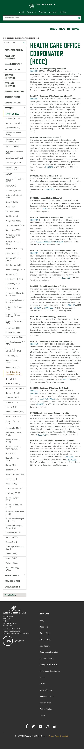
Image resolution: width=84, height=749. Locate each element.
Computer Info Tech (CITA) (13, 243)
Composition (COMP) (13, 230)
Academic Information (14, 91)
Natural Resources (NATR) (12, 460)
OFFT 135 (37, 308)
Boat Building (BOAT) (13, 191)
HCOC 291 (34, 344)
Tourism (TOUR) (11, 558)
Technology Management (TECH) (15, 548)
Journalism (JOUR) (12, 398)
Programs (9, 108)
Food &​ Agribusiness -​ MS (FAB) (15, 343)
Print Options (10, 595)
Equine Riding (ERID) (13, 328)
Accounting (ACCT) (13, 118)
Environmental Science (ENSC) (14, 308)
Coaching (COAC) (12, 216)
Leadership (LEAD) (12, 403)
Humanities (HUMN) (13, 393)
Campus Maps (45, 633)
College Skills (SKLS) (13, 221)
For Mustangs (73, 28)
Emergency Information (48, 665)
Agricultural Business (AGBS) (13, 134)
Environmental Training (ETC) (14, 322)
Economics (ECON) (13, 284)
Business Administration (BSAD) (14, 197)
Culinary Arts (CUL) (12, 254)
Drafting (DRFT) (11, 274)
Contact (63, 12)
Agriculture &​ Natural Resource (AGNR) (13, 141)
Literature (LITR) (12, 407)
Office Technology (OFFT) (15, 475)
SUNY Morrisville (46, 5)
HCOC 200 (42, 435)
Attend (62, 28)
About (21, 12)
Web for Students (46, 709)
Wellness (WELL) (12, 563)
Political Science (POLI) (14, 489)
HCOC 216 (34, 220)
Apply (42, 621)
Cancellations (45, 646)
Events (42, 678)
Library (42, 684)
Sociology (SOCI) (12, 537)
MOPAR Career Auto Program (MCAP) (13, 448)
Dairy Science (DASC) (13, 265)
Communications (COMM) (15, 226)
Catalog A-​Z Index (12, 580)
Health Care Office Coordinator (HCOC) (13, 373)
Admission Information (10, 76)
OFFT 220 (59, 242)
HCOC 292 (34, 391)
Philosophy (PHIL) (12, 479)
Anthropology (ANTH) (13, 163)
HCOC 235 (70, 457)
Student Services (12, 69)
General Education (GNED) (12, 362)
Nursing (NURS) (11, 465)
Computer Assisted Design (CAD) (13, 236)
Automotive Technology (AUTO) (14, 180)
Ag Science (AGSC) (13, 128)
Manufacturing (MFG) (13, 417)
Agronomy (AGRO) (12, 146)
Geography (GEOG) (12, 368)
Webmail (43, 716)
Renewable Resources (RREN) (14, 506)
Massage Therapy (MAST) (12, 422)
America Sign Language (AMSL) (14, 152)
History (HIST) (11, 379)
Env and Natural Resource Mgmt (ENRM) (15, 301)
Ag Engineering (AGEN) (14, 123)
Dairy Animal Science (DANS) (13, 259)
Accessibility (64, 736)
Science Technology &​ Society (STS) (14, 527)
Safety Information (47, 696)
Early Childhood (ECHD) (14, 279)
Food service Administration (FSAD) (14, 350)
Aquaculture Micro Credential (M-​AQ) (12, 169)
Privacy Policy (54, 736)
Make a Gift (53, 12)
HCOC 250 (49, 167)
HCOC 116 (34, 71)
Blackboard (44, 627)
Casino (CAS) (10, 207)
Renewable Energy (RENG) (12, 499)
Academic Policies (12, 97)
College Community (13, 63)
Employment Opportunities (50, 671)
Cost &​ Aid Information (10, 84)
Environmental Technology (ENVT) (13, 315)
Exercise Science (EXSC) (15, 337)
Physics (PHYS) (11, 484)
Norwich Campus (46, 690)
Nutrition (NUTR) (12, 470)
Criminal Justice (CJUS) (14, 249)
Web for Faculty (45, 703)
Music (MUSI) (10, 454)
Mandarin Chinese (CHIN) (15, 412)
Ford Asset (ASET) (12, 356)
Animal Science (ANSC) (14, 158)
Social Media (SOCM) (13, 533)
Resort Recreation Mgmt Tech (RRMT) (15, 520)
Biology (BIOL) (11, 186)
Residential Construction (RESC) (15, 513)
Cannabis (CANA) (12, 202)
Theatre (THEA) (11, 554)
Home (4, 38)
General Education (13, 102)
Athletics (42, 12)
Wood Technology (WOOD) (12, 569)
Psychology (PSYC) (13, 493)
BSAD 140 (67, 379)
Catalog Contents (12, 586)
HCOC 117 (34, 99)
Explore (53, 28)
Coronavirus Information (49, 652)
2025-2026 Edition (13, 50)
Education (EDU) (12, 289)
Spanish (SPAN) (11, 542)
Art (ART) (9, 174)
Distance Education (47, 659)
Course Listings (11, 38)
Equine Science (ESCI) (14, 333)
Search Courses (12, 575)
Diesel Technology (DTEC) (15, 270)
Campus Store (45, 640)
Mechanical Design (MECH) (12, 441)
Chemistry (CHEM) (12, 212)
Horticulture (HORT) (13, 384)
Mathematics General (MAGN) (13, 434)
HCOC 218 (34, 253)
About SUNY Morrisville (10, 56)
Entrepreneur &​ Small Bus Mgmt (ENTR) (15, 294)
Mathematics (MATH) (13, 428)
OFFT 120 (48, 242)
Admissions (31, 12)
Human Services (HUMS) (15, 388)
